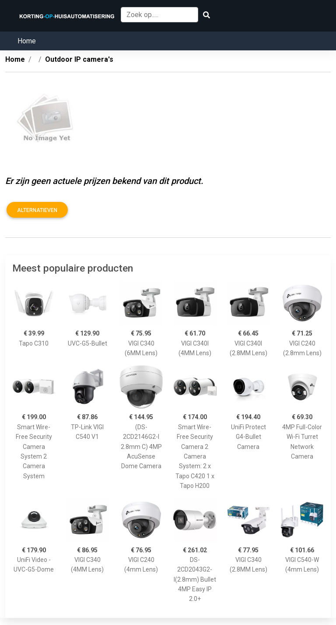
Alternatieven (37, 210)
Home (27, 41)
